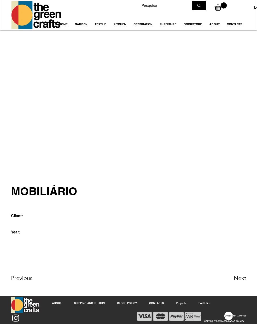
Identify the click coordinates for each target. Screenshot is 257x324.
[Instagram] (15, 318)
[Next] (230, 278)
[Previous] (28, 278)
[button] (81, 24)
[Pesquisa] (161, 5)
